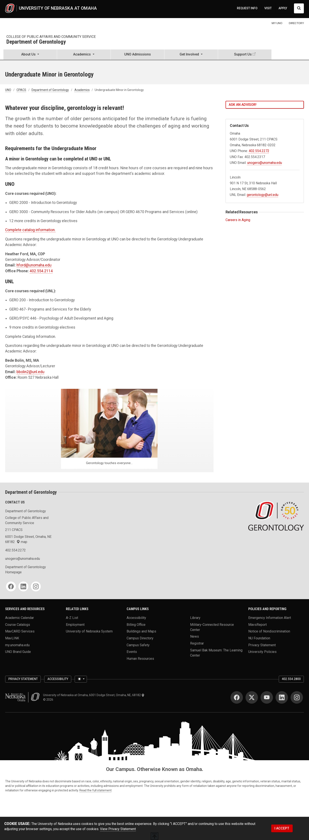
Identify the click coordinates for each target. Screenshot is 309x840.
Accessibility (136, 618)
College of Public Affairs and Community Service (51, 37)
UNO (8, 90)
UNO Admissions (137, 54)
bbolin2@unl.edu (30, 372)
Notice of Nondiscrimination (269, 631)
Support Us (243, 54)
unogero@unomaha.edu (264, 163)
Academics (82, 90)
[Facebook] (11, 586)
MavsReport (257, 624)
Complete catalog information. (30, 230)
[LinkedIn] (23, 586)
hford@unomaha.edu (34, 265)
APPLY (283, 8)
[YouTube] (267, 697)
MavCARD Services (20, 631)
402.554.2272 (259, 151)
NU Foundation (259, 638)
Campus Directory (140, 638)
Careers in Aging (238, 220)
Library (195, 618)
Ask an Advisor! (242, 105)
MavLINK (12, 638)
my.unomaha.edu (17, 645)
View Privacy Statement (118, 829)
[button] (30, 54)
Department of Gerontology (36, 42)
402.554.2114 (41, 271)
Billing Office (136, 624)
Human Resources (140, 659)
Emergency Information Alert (269, 618)
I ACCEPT (281, 828)
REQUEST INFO (247, 8)
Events (132, 652)
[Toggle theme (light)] (81, 679)
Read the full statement (95, 790)
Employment (75, 624)
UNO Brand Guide (18, 652)
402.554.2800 (291, 679)
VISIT (268, 8)
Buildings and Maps (141, 631)
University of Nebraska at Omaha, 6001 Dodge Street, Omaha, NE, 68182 (93, 695)
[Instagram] (36, 586)
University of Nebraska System (89, 631)
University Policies (262, 652)
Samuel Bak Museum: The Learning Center (216, 652)
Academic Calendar (19, 618)
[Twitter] (251, 697)
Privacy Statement (262, 645)
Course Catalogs (17, 624)
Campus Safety (138, 645)
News (194, 636)
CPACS (21, 90)
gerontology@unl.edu (262, 195)
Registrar (197, 643)
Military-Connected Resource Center (212, 627)
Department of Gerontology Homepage (25, 569)
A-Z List (72, 618)
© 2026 (49, 699)
